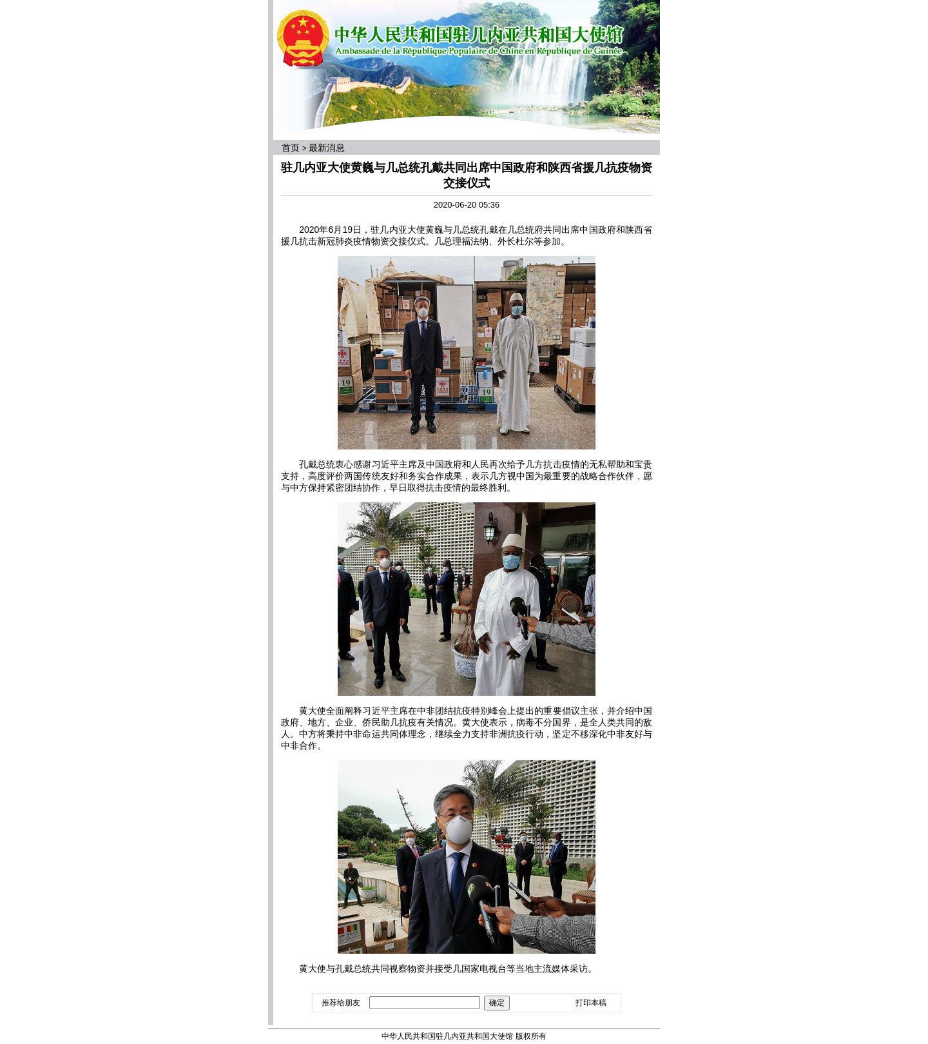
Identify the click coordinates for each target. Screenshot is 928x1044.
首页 (291, 148)
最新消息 (327, 148)
